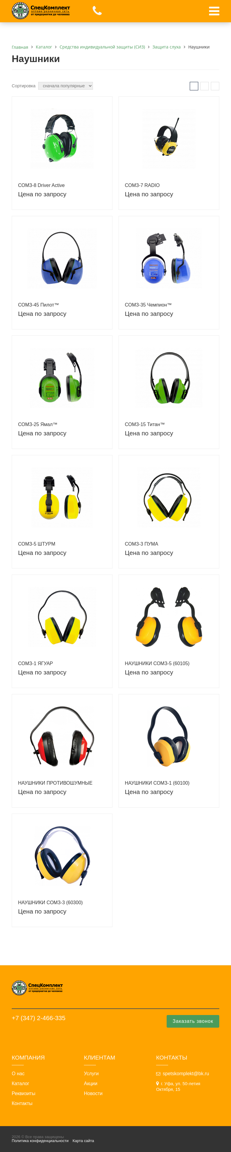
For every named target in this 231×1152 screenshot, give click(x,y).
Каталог (20, 1083)
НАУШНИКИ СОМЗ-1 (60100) (157, 783)
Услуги (91, 1073)
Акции (90, 1083)
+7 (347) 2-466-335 (39, 1017)
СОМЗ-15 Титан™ (145, 424)
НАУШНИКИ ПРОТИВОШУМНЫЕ (55, 783)
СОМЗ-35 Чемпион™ (148, 304)
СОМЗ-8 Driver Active (41, 185)
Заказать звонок (193, 1021)
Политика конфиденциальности (40, 1140)
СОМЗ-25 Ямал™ (37, 424)
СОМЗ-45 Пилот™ (38, 304)
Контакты (22, 1103)
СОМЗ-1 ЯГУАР (35, 663)
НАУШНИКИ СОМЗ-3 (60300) (50, 902)
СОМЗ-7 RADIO (142, 185)
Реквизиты (23, 1093)
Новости (93, 1093)
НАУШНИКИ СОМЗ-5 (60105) (157, 663)
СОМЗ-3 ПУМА (141, 543)
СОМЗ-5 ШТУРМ (36, 543)
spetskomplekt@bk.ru (186, 1073)
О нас (18, 1073)
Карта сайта (83, 1140)
